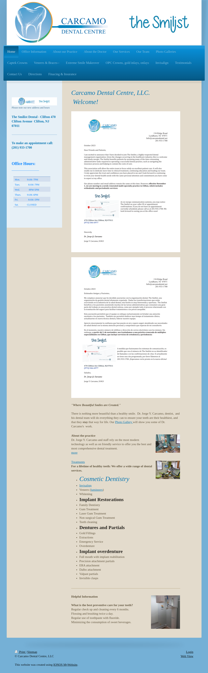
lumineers (97, 489)
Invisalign (85, 485)
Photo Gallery (124, 422)
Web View (187, 656)
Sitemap (32, 652)
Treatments (78, 462)
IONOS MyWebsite (65, 664)
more (74, 452)
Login (189, 652)
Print (20, 652)
